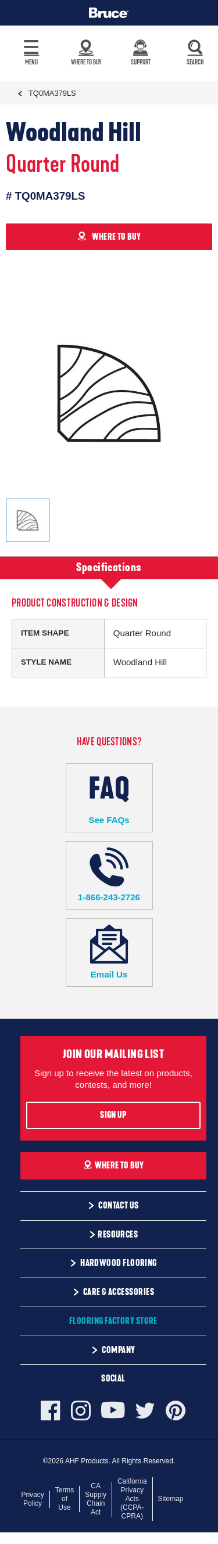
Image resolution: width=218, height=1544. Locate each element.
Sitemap (171, 1499)
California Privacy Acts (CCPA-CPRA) (132, 1498)
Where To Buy (113, 1165)
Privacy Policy (32, 1499)
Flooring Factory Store (113, 1321)
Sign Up (113, 1115)
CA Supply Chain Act (95, 1499)
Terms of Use (64, 1498)
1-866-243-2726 (109, 875)
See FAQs (109, 797)
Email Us (109, 952)
